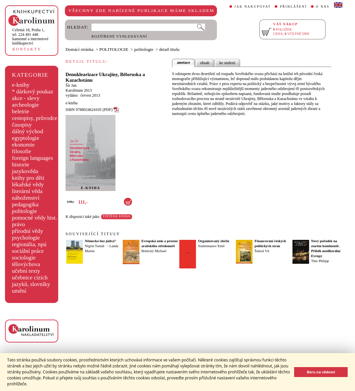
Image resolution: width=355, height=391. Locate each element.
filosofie (21, 151)
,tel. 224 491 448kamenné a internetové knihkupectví (30, 37)
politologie (24, 211)
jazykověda (25, 171)
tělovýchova (26, 264)
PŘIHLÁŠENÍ (293, 6)
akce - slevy (26, 98)
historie (20, 164)
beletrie (20, 111)
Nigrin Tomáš (94, 246)
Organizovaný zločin (213, 241)
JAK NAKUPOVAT (253, 6)
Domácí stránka (79, 49)
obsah (204, 62)
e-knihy (21, 85)
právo (18, 224)
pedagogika (25, 204)
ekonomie (23, 145)
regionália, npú (29, 244)
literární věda (27, 191)
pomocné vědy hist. (34, 218)
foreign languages (32, 158)
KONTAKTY (26, 49)
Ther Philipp (320, 261)
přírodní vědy (27, 231)
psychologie (26, 238)
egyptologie (25, 138)
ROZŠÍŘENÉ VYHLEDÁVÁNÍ (119, 36)
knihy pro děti (28, 178)
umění (19, 291)
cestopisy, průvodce (35, 118)
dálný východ (27, 131)
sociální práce (28, 251)
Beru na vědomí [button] (321, 371)
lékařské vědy (28, 184)
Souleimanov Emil (211, 246)
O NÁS (323, 6)
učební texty (26, 271)
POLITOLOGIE (113, 49)
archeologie (25, 105)
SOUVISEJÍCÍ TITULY (93, 234)
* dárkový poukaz (32, 91)
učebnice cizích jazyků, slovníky (31, 280)
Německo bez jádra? (100, 241)
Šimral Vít (262, 251)
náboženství (26, 198)
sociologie (24, 257)
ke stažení (227, 62)
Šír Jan (71, 85)
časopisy (22, 125)
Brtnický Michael (153, 251)
